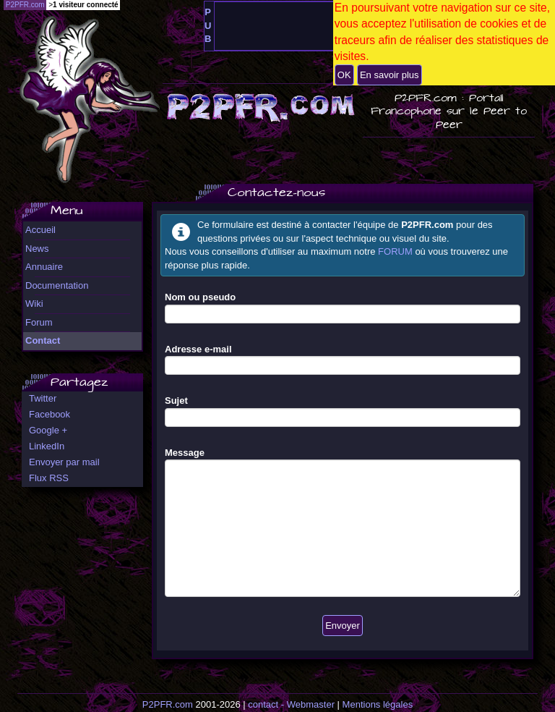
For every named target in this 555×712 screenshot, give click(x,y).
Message (185, 452)
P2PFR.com (167, 704)
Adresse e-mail (198, 349)
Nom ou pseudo (200, 297)
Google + (48, 430)
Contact (42, 340)
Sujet (176, 400)
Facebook (49, 414)
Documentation (56, 285)
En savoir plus (389, 74)
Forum (39, 322)
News (37, 248)
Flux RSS (49, 477)
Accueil (40, 229)
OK (344, 74)
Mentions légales (378, 704)
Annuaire (44, 266)
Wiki (34, 303)
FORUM (395, 251)
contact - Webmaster (291, 704)
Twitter (42, 398)
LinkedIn (46, 446)
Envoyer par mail (64, 462)
